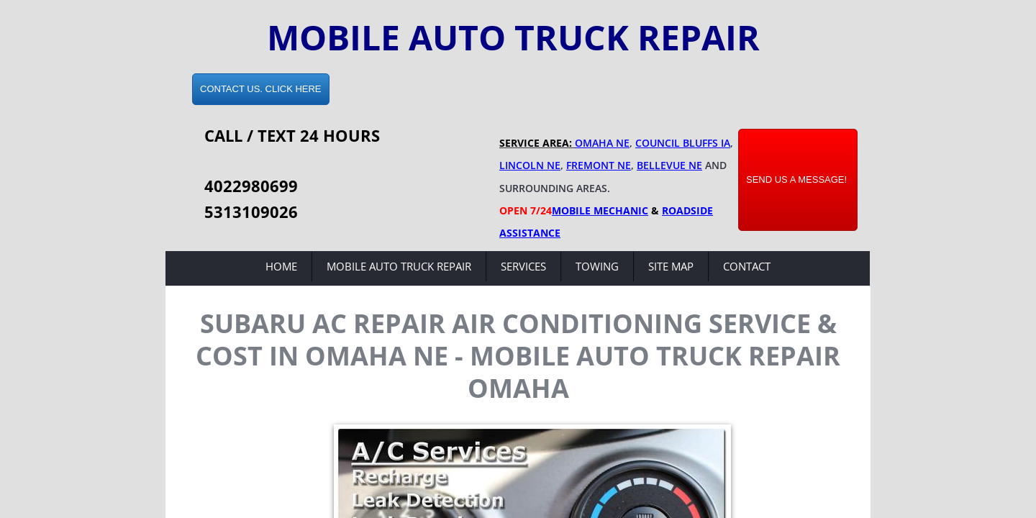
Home (281, 266)
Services (523, 266)
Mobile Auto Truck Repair (399, 266)
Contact (747, 266)
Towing (597, 266)
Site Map (671, 266)
